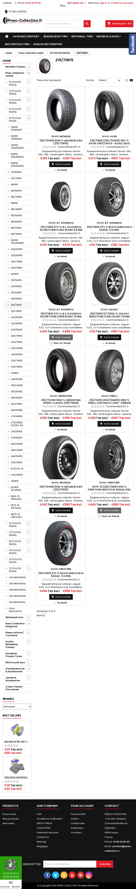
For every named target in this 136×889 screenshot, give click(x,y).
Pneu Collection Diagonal (15, 625)
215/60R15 (16, 292)
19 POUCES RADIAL (15, 552)
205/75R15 (16, 267)
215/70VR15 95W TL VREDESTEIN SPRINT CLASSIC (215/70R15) (61, 401)
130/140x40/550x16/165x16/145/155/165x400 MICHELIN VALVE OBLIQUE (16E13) (17, 777)
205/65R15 (16, 255)
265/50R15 (16, 410)
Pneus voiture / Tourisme (14, 634)
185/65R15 (16, 190)
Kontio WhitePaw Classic (11, 644)
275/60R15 (16, 437)
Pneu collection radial (14, 74)
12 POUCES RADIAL (15, 92)
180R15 (14, 184)
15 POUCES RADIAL (15, 119)
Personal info (78, 814)
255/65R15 (16, 397)
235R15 (15, 373)
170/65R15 (16, 172)
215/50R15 (16, 280)
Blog (62, 5)
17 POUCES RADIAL (15, 534)
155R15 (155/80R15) (17, 155)
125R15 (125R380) (16, 128)
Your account (82, 806)
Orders (75, 818)
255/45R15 (17, 385)
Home (7, 61)
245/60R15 (17, 379)
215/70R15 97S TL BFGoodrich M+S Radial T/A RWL (109, 228)
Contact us (43, 837)
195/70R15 (16, 227)
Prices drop (9, 814)
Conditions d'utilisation (50, 818)
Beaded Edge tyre (55, 36)
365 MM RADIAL (17, 583)
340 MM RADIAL (17, 577)
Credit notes (78, 823)
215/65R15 (16, 298)
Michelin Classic (108, 36)
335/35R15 (16, 462)
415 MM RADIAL (17, 602)
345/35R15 (17, 475)
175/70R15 (16, 178)
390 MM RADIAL (17, 589)
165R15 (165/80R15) (17, 164)
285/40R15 (17, 444)
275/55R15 (16, 431)
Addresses (77, 828)
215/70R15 (16, 305)
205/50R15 (16, 249)
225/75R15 (16, 342)
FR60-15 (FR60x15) (16, 498)
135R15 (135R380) (16, 137)
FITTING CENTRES (15, 11)
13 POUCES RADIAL (15, 101)
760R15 (14, 481)
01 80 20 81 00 (33, 2)
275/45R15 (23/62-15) (17, 424)
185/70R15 (16, 197)
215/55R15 (16, 286)
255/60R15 (16, 391)
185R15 (14, 203)
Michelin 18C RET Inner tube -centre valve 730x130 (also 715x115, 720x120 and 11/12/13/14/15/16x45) (17, 741)
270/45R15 (16, 416)
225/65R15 (16, 329)
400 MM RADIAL (17, 596)
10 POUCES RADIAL (15, 83)
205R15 (15, 274)
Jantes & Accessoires (12, 679)
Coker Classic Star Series (13, 688)
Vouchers (76, 832)
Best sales (8, 823)
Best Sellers (12, 715)
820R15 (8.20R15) (16, 489)
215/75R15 (16, 311)
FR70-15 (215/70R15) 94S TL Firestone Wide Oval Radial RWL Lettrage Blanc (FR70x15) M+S (109, 489)
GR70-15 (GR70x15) (16, 516)
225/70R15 (16, 336)
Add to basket (61, 164)
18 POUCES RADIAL (15, 543)
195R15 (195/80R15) (17, 242)
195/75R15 (16, 234)
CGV (39, 814)
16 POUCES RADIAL (15, 525)
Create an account (122, 2)
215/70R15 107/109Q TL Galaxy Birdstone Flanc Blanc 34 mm (109, 315)
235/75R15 (16, 366)
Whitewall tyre (81, 36)
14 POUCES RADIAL (15, 110)
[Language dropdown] (77, 3)
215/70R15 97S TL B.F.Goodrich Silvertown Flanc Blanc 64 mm (61, 228)
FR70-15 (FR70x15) (16, 507)
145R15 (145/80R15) (17, 146)
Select (110, 80)
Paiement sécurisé (47, 832)
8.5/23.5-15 (17, 468)
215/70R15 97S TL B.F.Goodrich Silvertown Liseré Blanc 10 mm (61, 315)
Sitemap (41, 841)
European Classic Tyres (13, 655)
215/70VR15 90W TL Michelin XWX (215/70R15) (61, 142)
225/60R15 (16, 323)
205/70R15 (16, 261)
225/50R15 (16, 317)
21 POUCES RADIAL (15, 570)
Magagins (42, 846)
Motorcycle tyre (17, 44)
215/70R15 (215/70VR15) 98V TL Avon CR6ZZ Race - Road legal (109, 142)
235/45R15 (17, 348)
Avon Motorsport (26, 36)
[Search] (68, 23)
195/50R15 (16, 215)
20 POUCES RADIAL (15, 561)
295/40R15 (17, 450)
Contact (7, 2)
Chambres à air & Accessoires (15, 670)
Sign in (103, 2)
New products (11, 818)
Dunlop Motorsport (48, 44)
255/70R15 (16, 404)
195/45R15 (16, 209)
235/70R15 (16, 360)
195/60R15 (16, 221)
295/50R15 (16, 456)
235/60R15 (16, 354)
